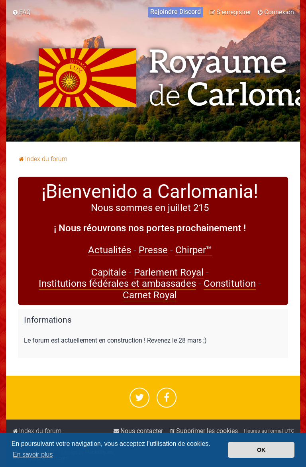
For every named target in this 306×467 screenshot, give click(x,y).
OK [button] (261, 450)
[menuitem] (21, 12)
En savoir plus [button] (33, 454)
